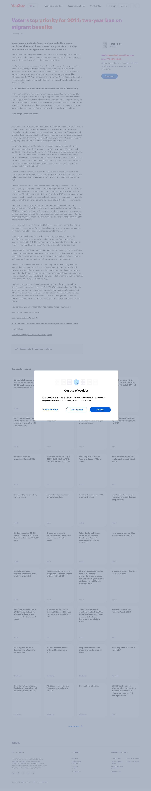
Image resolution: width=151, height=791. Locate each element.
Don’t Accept (77, 410)
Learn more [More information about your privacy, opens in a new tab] (86, 401)
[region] (76, 396)
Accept (100, 410)
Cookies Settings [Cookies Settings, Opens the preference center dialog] (50, 409)
